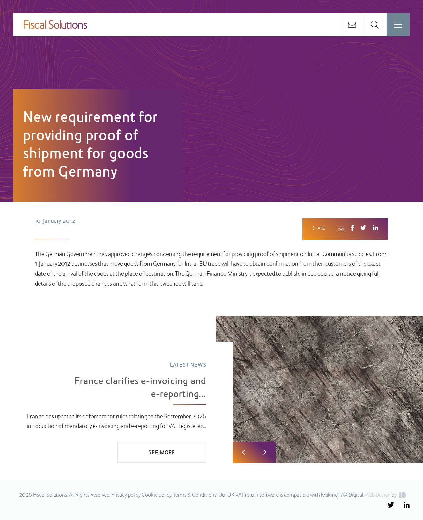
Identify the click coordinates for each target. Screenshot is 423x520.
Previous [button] (243, 452)
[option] (211, 389)
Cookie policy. (157, 495)
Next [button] (265, 452)
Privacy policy (126, 495)
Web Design (378, 495)
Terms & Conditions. (195, 495)
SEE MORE (161, 453)
